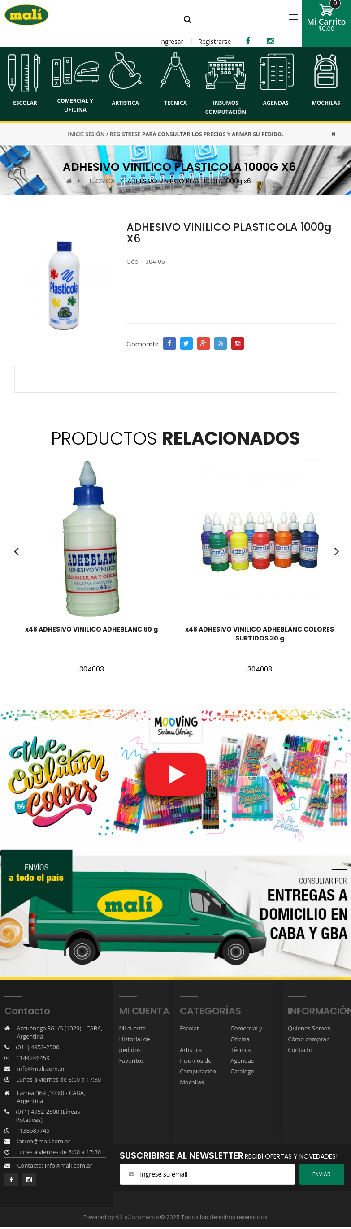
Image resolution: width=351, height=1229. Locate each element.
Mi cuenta (132, 1028)
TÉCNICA (101, 181)
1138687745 (32, 1130)
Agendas (242, 1060)
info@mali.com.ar (41, 1069)
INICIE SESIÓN (86, 134)
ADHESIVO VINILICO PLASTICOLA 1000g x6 (189, 181)
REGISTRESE (125, 134)
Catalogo (242, 1071)
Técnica (240, 1050)
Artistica (191, 1050)
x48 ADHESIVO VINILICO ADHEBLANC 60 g (91, 629)
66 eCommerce (137, 1217)
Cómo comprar (308, 1039)
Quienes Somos (309, 1028)
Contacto (300, 1050)
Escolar (189, 1028)
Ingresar (171, 41)
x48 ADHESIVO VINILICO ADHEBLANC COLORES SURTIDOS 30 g (259, 634)
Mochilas (192, 1082)
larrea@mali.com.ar (43, 1141)
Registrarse (214, 41)
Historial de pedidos (134, 1044)
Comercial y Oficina (246, 1033)
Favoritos (131, 1060)
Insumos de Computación (198, 1065)
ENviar (321, 1174)
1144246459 (32, 1058)
